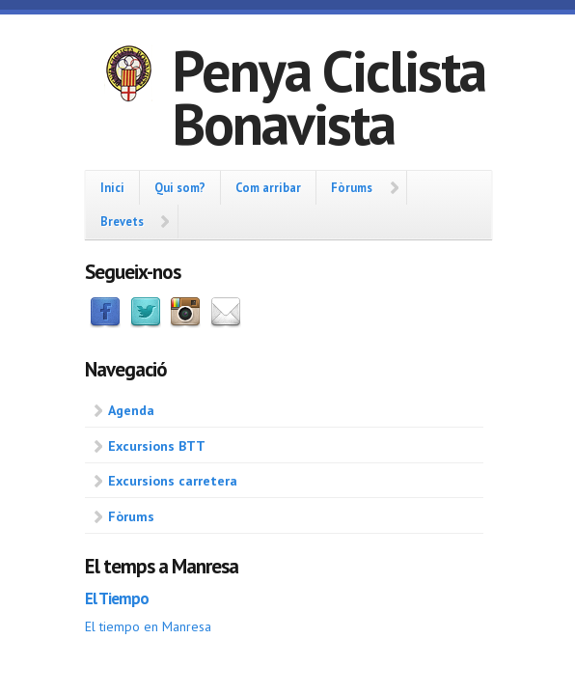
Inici (112, 187)
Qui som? (179, 187)
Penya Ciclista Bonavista (328, 97)
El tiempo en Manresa (148, 626)
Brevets (122, 221)
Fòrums (351, 187)
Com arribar (268, 187)
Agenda (131, 410)
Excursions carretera (172, 480)
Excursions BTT (156, 446)
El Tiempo (117, 598)
